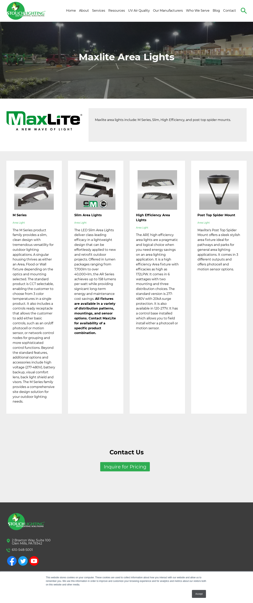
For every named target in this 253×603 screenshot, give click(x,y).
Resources (116, 10)
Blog (216, 10)
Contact (229, 10)
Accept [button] (199, 594)
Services (98, 10)
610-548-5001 (22, 550)
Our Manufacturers (168, 10)
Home (71, 10)
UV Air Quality (139, 10)
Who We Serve (198, 10)
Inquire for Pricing (125, 467)
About (84, 10)
